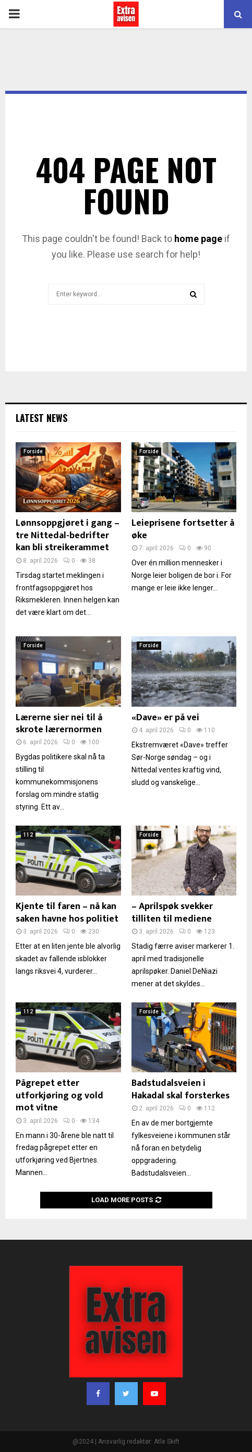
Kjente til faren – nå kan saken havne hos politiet (67, 912)
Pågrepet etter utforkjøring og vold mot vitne (59, 1095)
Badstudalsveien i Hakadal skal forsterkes (180, 1089)
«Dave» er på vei (165, 717)
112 (28, 835)
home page (198, 238)
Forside (33, 451)
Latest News (41, 418)
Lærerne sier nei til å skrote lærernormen (59, 723)
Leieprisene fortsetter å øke (182, 529)
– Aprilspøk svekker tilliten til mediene (172, 912)
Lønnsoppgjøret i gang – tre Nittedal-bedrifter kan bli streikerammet (67, 535)
